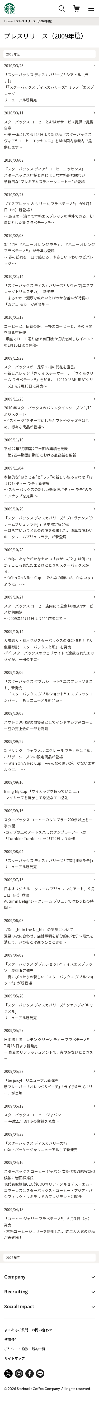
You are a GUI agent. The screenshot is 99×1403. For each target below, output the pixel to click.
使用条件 (11, 1339)
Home (8, 21)
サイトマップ (14, 1358)
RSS (76, 33)
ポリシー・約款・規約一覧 (24, 1348)
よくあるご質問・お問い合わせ (28, 1329)
